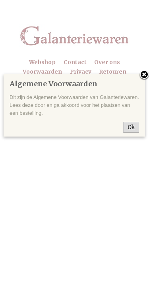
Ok (131, 127)
